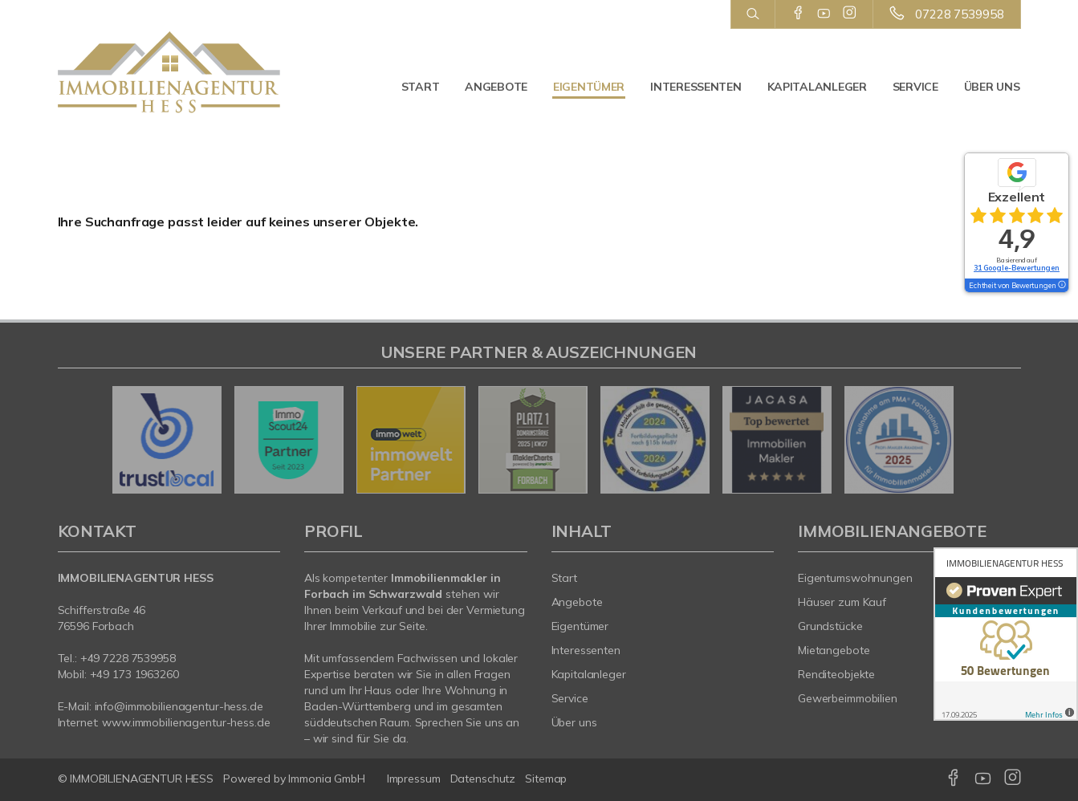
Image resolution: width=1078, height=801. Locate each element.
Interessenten (695, 86)
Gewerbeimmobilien (847, 698)
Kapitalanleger (817, 86)
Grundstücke (830, 626)
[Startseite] (169, 72)
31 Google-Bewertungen (1017, 267)
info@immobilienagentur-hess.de (179, 706)
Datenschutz (483, 778)
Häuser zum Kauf (842, 602)
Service (915, 86)
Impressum (414, 778)
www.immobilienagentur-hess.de (186, 722)
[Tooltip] (1061, 285)
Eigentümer (588, 86)
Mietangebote (834, 650)
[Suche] (752, 14)
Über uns (992, 86)
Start (420, 86)
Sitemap (546, 778)
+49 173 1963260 (134, 674)
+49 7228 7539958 (128, 658)
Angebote (496, 86)
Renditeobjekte (836, 674)
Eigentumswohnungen (855, 578)
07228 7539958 (959, 14)
